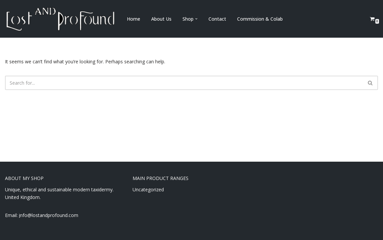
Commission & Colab (260, 19)
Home (133, 19)
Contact (217, 19)
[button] (196, 19)
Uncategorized (148, 189)
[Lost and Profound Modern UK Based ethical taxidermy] (60, 19)
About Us (161, 19)
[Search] (184, 83)
